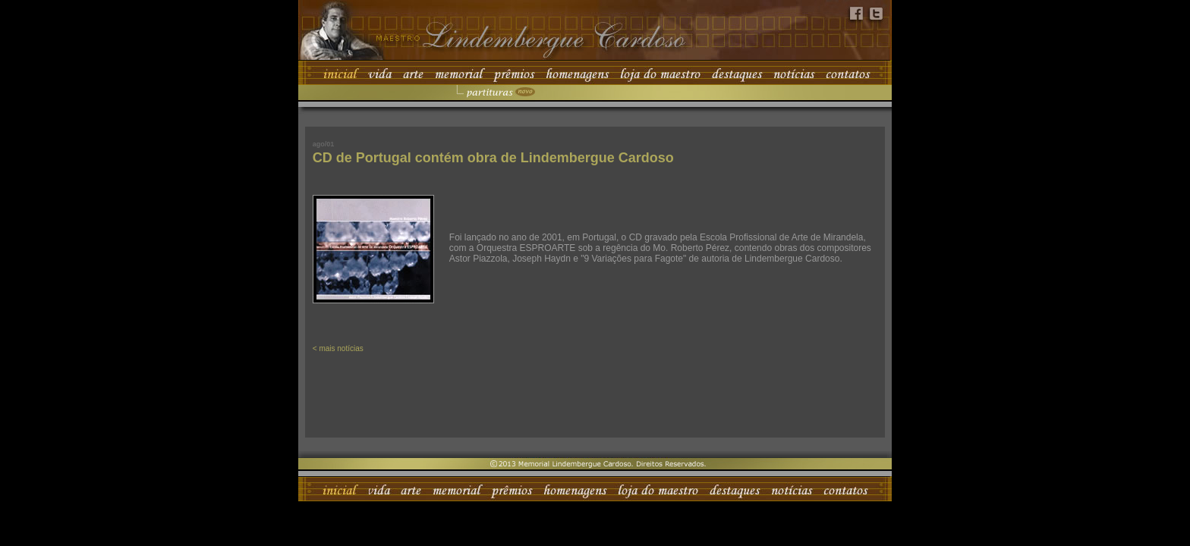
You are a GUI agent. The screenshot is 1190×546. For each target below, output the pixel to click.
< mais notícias (338, 348)
